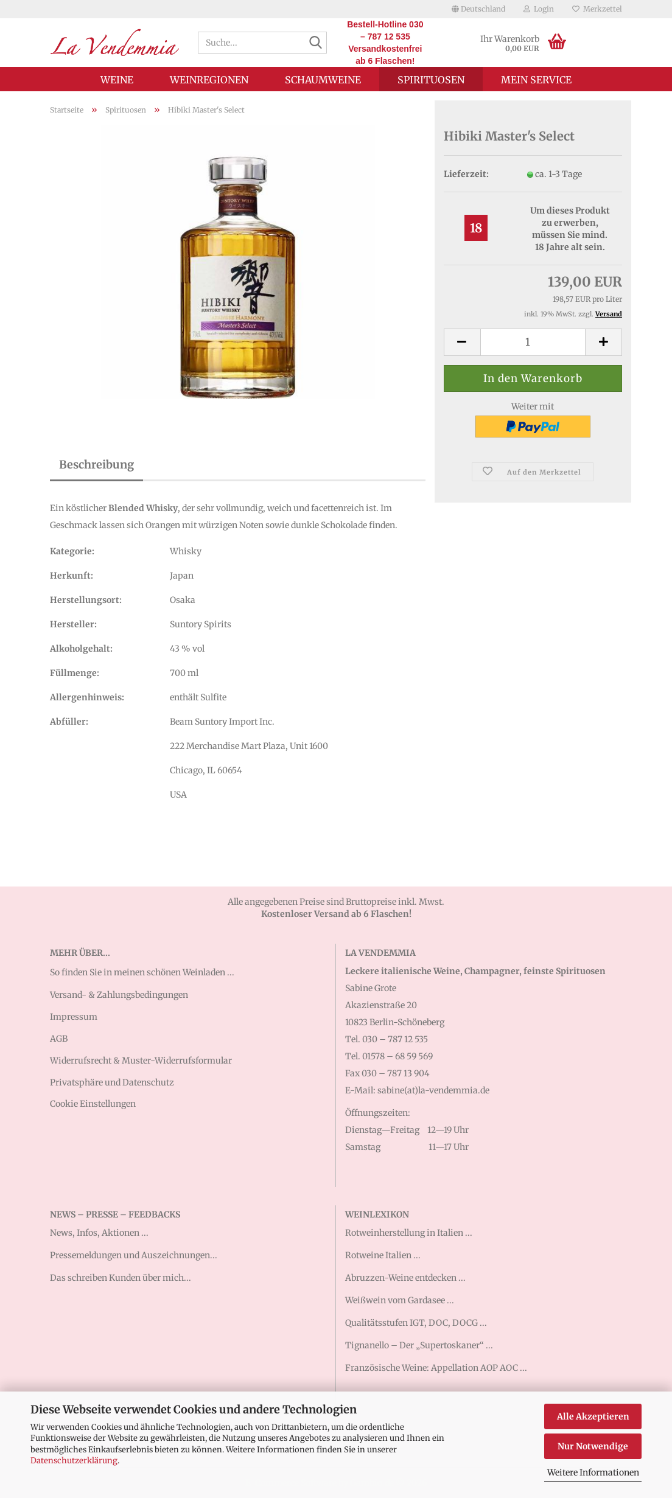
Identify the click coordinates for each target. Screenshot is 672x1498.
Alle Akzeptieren (593, 1416)
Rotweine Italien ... (383, 1255)
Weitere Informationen (593, 1472)
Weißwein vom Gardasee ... (399, 1300)
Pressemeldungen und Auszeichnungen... (133, 1255)
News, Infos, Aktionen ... (99, 1232)
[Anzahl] (533, 342)
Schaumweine (323, 80)
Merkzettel (597, 8)
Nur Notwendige (593, 1446)
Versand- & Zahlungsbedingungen (119, 994)
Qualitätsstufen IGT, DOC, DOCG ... (416, 1322)
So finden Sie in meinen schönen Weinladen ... (142, 972)
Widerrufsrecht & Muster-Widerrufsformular (141, 1060)
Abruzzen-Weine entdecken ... (405, 1277)
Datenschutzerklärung (73, 1460)
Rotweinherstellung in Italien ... (408, 1232)
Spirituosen (430, 80)
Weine (116, 80)
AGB (59, 1038)
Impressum (73, 1016)
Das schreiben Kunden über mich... (120, 1277)
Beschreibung (96, 465)
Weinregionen (209, 80)
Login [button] (538, 8)
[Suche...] (315, 43)
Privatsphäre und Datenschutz (112, 1082)
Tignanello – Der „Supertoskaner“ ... (419, 1345)
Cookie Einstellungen (93, 1103)
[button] (478, 9)
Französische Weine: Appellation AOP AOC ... (436, 1367)
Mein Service (536, 80)
